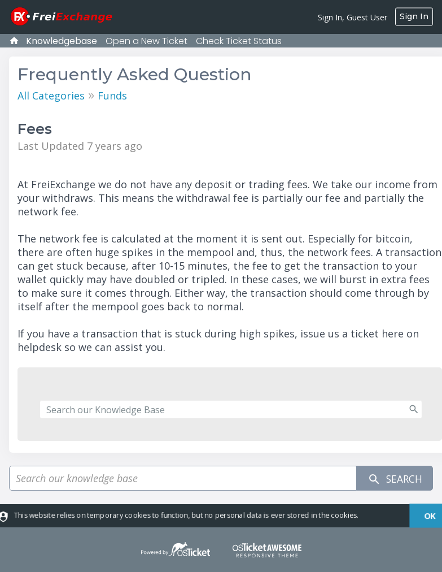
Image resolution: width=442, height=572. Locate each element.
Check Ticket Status (239, 40)
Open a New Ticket (146, 40)
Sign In (414, 16)
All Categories (51, 95)
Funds (112, 95)
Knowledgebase (61, 40)
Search (393, 478)
